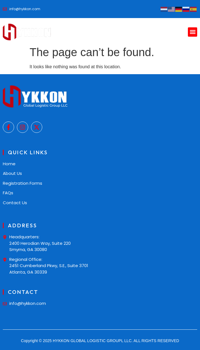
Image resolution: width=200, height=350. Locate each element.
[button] (192, 32)
